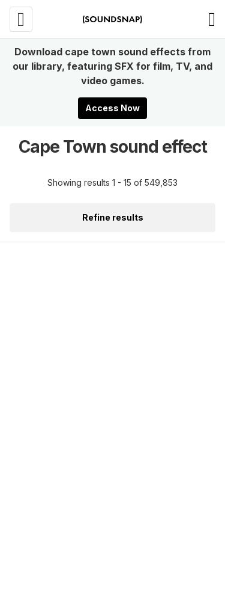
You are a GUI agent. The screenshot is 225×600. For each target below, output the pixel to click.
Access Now (112, 108)
